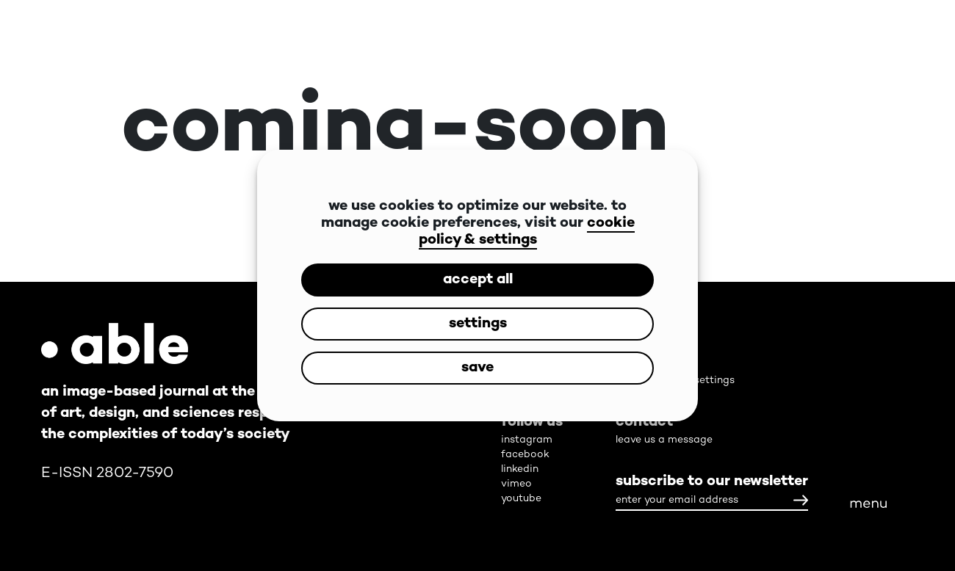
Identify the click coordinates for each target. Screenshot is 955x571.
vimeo (516, 484)
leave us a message (664, 439)
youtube (521, 498)
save (477, 368)
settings (478, 324)
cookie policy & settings (527, 232)
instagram (526, 439)
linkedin (519, 469)
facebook (525, 454)
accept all (478, 280)
